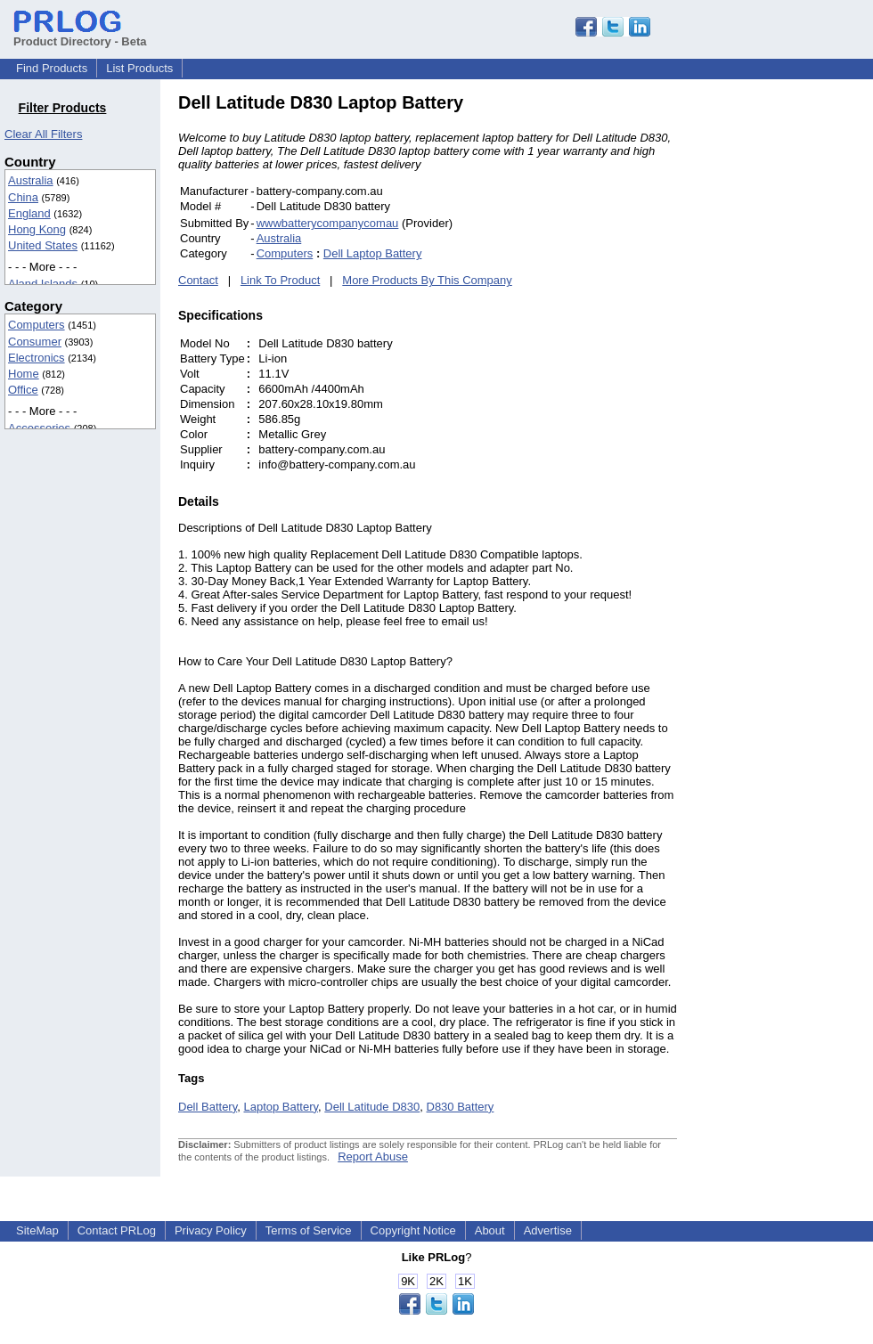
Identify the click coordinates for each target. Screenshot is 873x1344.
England (29, 213)
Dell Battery (207, 1106)
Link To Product (280, 280)
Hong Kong (37, 229)
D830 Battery (460, 1106)
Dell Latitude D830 (372, 1106)
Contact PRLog (117, 1230)
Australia (30, 180)
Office (23, 389)
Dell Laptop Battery (372, 253)
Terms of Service (308, 1230)
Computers (36, 324)
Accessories (39, 428)
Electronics (36, 357)
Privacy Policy (211, 1230)
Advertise (548, 1230)
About (490, 1230)
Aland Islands (43, 283)
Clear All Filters (43, 134)
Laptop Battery (280, 1106)
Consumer (34, 341)
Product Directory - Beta (80, 34)
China (23, 197)
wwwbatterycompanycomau (328, 223)
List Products (139, 68)
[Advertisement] (797, 360)
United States (43, 245)
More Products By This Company (427, 280)
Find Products (51, 68)
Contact (198, 280)
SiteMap (37, 1230)
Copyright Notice (413, 1230)
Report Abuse (373, 1156)
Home (23, 373)
